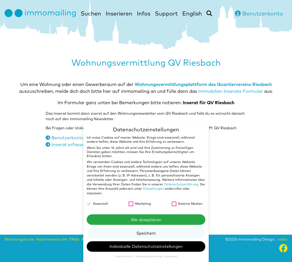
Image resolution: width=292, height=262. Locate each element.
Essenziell (97, 204)
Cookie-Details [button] (124, 256)
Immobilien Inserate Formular (230, 91)
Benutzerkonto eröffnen (75, 137)
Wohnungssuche (19, 239)
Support (166, 13)
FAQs (74, 239)
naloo (282, 239)
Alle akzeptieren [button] (146, 219)
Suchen (91, 13)
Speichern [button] (146, 233)
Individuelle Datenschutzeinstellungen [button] (146, 246)
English (192, 13)
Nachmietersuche (52, 239)
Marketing (140, 204)
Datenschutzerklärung (181, 184)
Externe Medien (187, 204)
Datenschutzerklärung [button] (149, 256)
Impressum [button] (170, 256)
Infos (143, 13)
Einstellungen (153, 189)
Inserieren (119, 13)
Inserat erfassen (66, 144)
